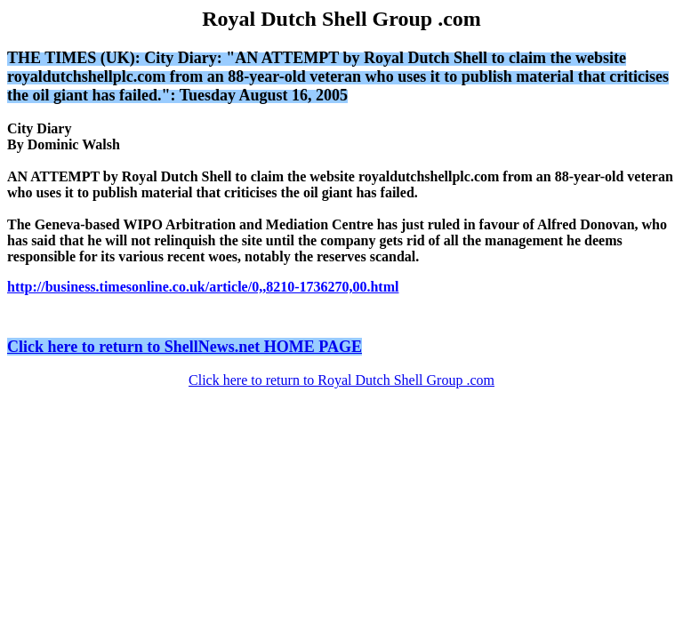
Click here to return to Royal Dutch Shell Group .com (341, 380)
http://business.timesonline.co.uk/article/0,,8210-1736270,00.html (202, 286)
